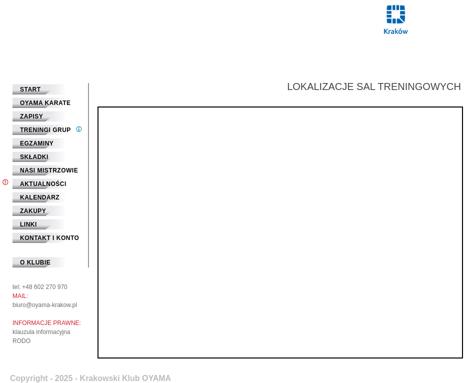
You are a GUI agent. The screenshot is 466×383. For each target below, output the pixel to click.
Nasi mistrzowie (49, 170)
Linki (28, 224)
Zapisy (31, 116)
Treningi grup (45, 130)
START (30, 89)
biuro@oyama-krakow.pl (44, 305)
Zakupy (33, 211)
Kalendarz (40, 197)
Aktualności (43, 184)
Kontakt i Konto (49, 238)
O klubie (35, 262)
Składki (34, 157)
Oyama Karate (45, 103)
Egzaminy (37, 143)
